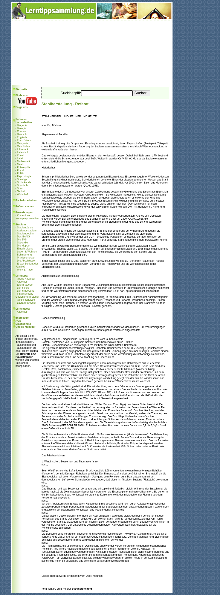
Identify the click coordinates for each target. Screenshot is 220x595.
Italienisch (22, 152)
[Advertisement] (92, 53)
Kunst (20, 155)
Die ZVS (22, 239)
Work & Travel (25, 269)
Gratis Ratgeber (26, 278)
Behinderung (24, 254)
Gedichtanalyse (26, 299)
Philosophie (23, 167)
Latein (20, 158)
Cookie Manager (25, 326)
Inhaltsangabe (25, 293)
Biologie (21, 128)
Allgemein (22, 281)
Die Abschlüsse (26, 260)
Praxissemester (26, 257)
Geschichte (23, 146)
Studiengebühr (25, 233)
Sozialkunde (24, 182)
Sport (20, 188)
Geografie (22, 143)
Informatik (22, 149)
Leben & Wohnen (27, 251)
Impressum (22, 317)
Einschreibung (25, 248)
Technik (21, 191)
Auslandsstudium (27, 230)
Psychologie (24, 176)
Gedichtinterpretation (27, 296)
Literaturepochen (26, 302)
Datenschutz (23, 323)
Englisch (22, 137)
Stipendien (23, 242)
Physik (20, 170)
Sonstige (22, 179)
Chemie (21, 131)
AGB (18, 320)
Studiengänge (25, 227)
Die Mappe (23, 245)
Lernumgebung (25, 290)
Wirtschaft (22, 194)
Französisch (24, 140)
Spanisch (22, 185)
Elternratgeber (25, 284)
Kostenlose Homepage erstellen (26, 217)
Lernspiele (23, 287)
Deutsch (21, 134)
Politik (20, 173)
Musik (20, 164)
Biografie (22, 125)
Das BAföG (23, 236)
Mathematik (23, 161)
